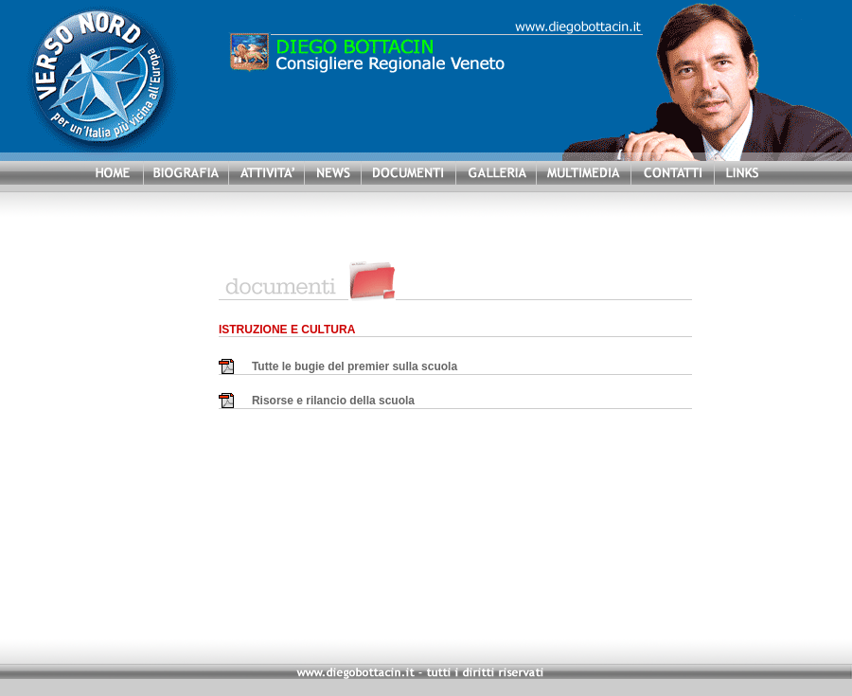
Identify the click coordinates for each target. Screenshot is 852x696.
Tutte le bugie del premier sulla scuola (354, 366)
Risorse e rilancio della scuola (333, 400)
